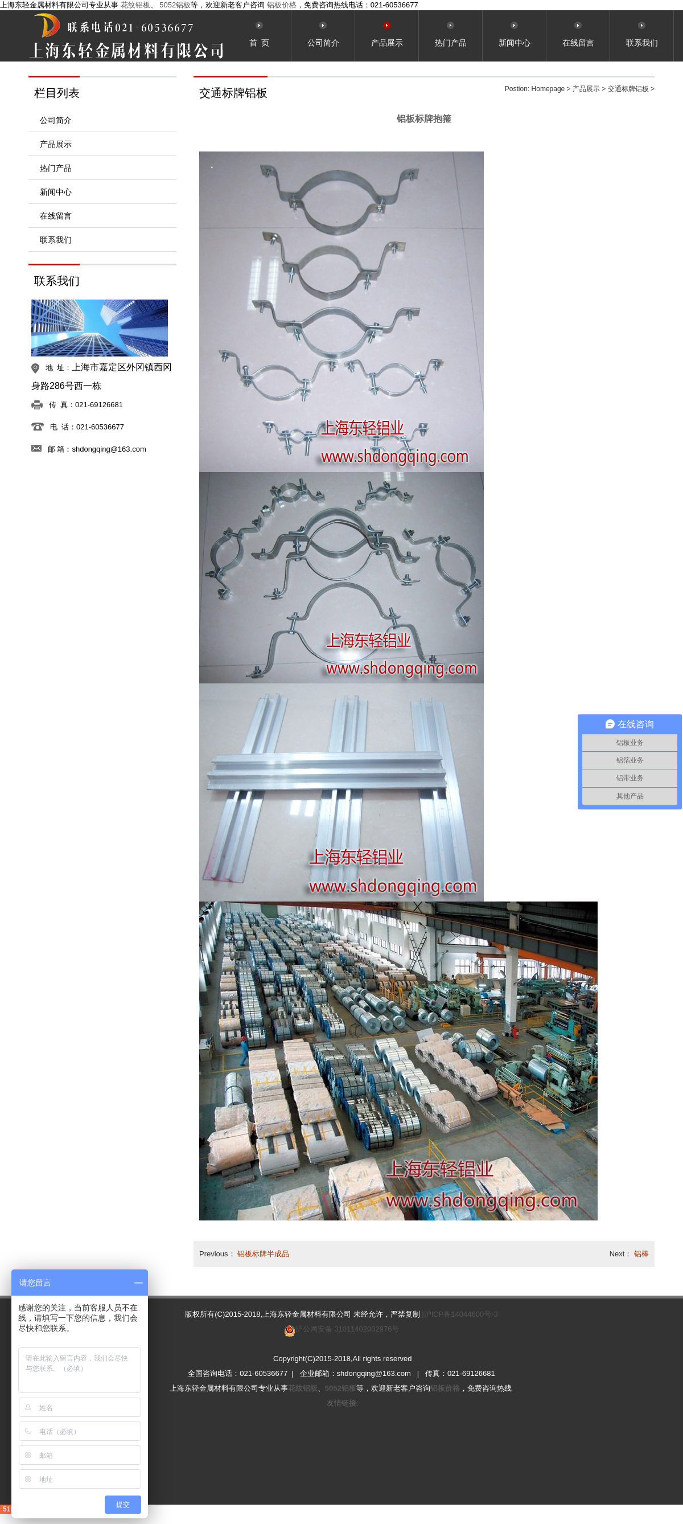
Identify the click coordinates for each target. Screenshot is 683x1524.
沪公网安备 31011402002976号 (347, 1329)
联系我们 (56, 239)
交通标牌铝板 (628, 89)
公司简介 (56, 120)
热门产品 (56, 168)
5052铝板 (175, 5)
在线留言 (56, 215)
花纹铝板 (135, 5)
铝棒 (641, 1253)
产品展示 (56, 144)
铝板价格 (282, 5)
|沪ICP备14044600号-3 (459, 1314)
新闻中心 (56, 191)
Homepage (548, 89)
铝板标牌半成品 (263, 1253)
